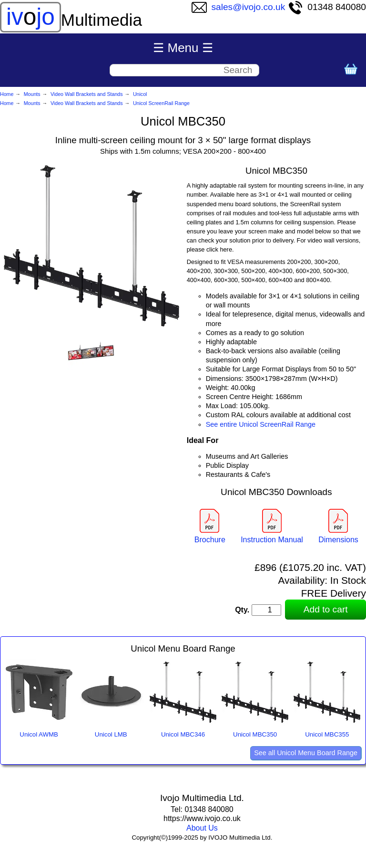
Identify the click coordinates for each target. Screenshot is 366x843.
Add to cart (326, 609)
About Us (202, 828)
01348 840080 (327, 7)
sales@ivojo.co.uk (238, 7)
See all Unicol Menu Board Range (305, 753)
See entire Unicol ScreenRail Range (260, 424)
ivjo (30, 16)
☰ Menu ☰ (183, 48)
